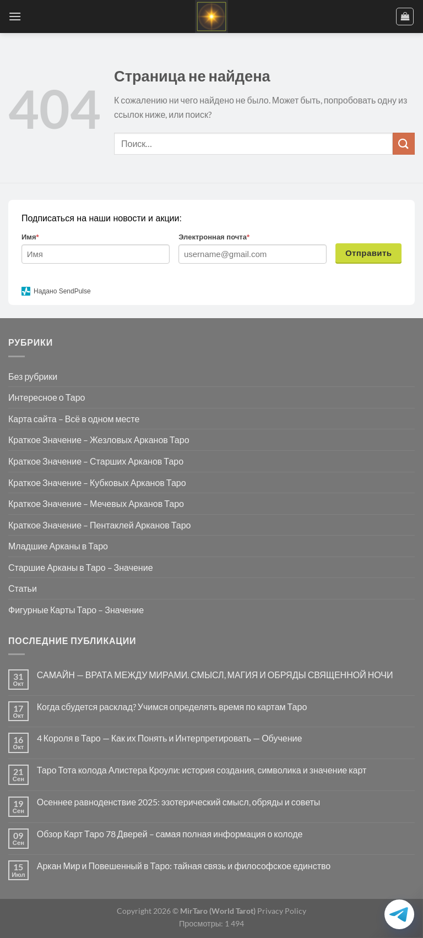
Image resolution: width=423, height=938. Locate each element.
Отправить (368, 253)
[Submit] (404, 143)
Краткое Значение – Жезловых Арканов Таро (98, 439)
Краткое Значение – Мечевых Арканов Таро (96, 503)
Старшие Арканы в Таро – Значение (80, 567)
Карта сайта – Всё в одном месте (73, 418)
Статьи (22, 588)
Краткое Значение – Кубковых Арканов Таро (97, 482)
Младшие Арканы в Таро (58, 546)
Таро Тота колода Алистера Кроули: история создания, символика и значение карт (202, 770)
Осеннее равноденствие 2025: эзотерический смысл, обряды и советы (179, 802)
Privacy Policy (281, 910)
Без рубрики (32, 376)
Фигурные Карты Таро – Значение (76, 609)
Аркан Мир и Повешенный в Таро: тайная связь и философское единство (183, 865)
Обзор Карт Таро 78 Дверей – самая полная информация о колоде (170, 833)
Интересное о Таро (46, 397)
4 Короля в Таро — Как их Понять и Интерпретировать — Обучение (169, 738)
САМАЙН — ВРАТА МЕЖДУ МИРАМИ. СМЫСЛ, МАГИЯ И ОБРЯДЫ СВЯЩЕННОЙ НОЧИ (215, 674)
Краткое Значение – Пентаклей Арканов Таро (99, 525)
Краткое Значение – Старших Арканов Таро (95, 461)
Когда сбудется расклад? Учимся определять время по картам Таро (172, 706)
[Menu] (14, 16)
